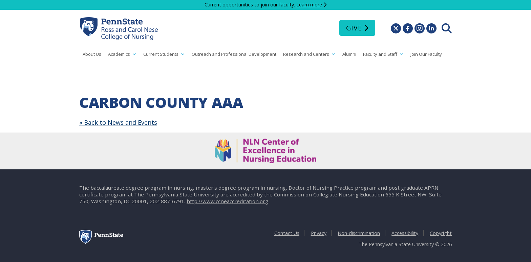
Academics (122, 54)
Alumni (349, 54)
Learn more (309, 4)
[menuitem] (447, 28)
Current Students (164, 54)
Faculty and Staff (383, 54)
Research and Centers (309, 54)
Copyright (441, 233)
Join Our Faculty (426, 54)
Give (354, 27)
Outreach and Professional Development (234, 54)
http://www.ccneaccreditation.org (227, 201)
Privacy (318, 233)
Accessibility (404, 233)
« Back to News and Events (118, 122)
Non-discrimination (359, 233)
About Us (92, 54)
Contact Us (286, 233)
